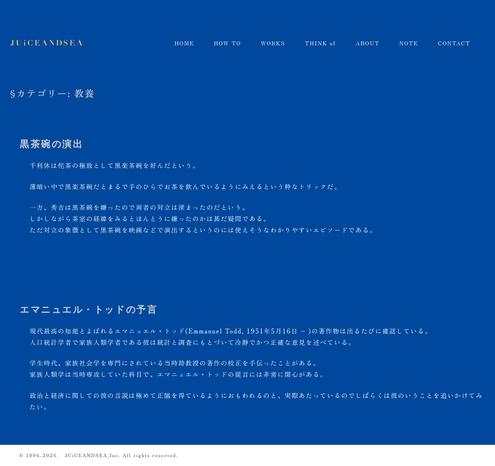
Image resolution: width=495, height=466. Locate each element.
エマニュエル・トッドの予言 (88, 309)
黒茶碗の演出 (51, 144)
